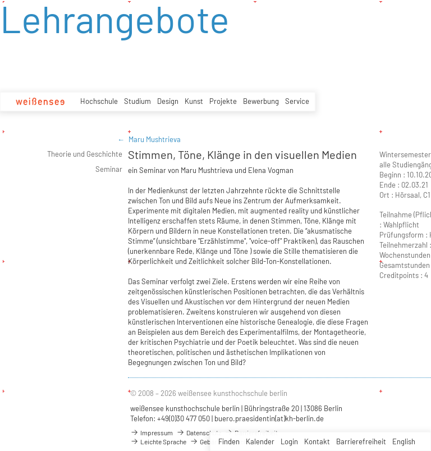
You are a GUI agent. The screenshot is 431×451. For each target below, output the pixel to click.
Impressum (151, 432)
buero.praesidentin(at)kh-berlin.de (269, 418)
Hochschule (99, 101)
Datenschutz (198, 432)
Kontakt (317, 441)
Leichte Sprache (158, 441)
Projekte (223, 101)
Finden (229, 441)
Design (167, 101)
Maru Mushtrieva (155, 139)
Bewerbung (261, 101)
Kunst (194, 101)
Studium (137, 101)
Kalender (260, 441)
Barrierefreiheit (361, 441)
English (403, 441)
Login (289, 441)
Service (297, 101)
